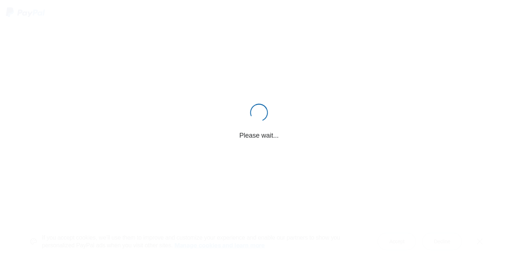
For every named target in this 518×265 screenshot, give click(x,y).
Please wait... (258, 135)
